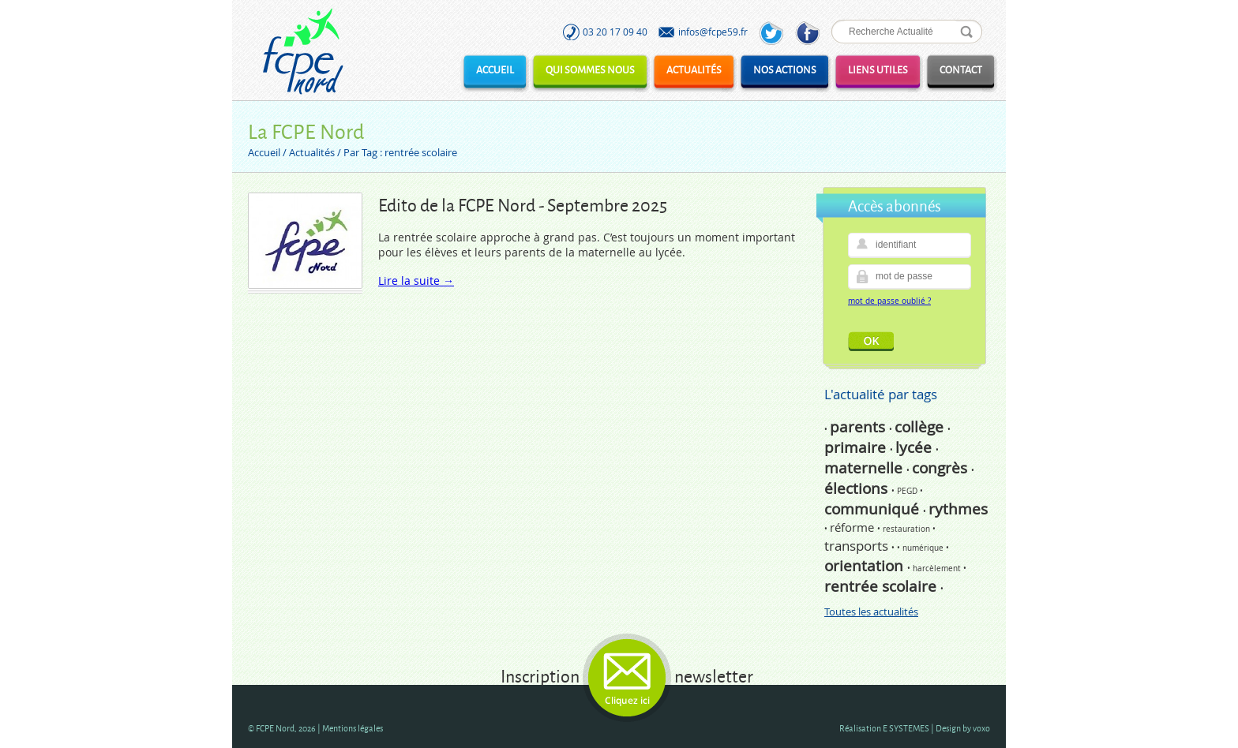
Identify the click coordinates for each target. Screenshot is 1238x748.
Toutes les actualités (871, 611)
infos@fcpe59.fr (713, 31)
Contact (961, 69)
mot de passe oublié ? (889, 301)
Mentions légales (352, 728)
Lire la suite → (416, 280)
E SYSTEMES (906, 728)
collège (921, 427)
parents (859, 427)
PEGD (908, 491)
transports (857, 546)
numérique (924, 548)
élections (857, 488)
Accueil (495, 69)
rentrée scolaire (882, 586)
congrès (941, 468)
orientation (865, 565)
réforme (853, 527)
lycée (915, 447)
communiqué (873, 509)
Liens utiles (878, 69)
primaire (857, 447)
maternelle (865, 468)
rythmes (958, 509)
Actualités (694, 69)
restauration (907, 529)
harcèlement (938, 568)
